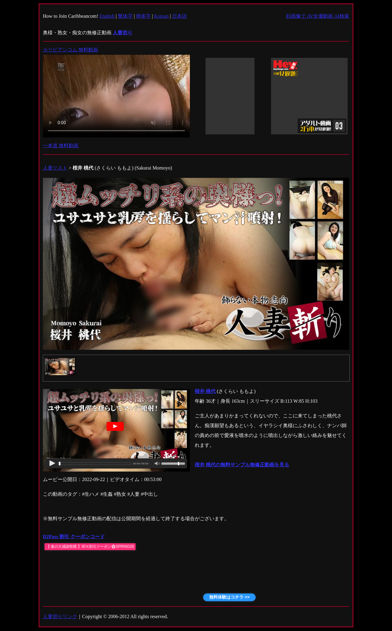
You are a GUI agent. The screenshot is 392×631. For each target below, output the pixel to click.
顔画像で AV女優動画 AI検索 (317, 16)
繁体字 (125, 16)
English (107, 16)
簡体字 (143, 16)
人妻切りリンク (60, 616)
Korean (161, 16)
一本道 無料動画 (60, 145)
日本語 (179, 16)
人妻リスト (55, 167)
